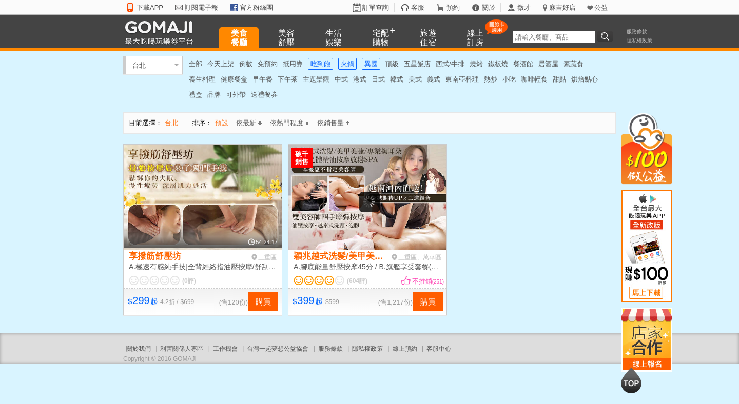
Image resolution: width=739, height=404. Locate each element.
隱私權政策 (639, 40)
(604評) (357, 281)
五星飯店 (417, 64)
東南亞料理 (462, 79)
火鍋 (347, 64)
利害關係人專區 (181, 348)
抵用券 (293, 64)
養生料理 (202, 79)
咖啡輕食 (534, 79)
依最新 (249, 123)
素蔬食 (573, 64)
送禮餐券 (264, 94)
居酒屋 (548, 64)
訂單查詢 (375, 7)
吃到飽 (320, 64)
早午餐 (262, 79)
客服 (417, 7)
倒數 (245, 64)
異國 (371, 64)
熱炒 (490, 79)
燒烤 (476, 64)
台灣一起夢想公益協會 (277, 348)
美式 (415, 79)
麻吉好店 (562, 7)
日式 (378, 79)
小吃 (509, 79)
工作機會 (225, 348)
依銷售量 (333, 123)
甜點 (559, 79)
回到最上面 (631, 380)
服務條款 (637, 31)
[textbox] (554, 37)
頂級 (392, 64)
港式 (359, 79)
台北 (139, 65)
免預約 (268, 64)
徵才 (524, 7)
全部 (195, 64)
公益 (601, 7)
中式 (341, 79)
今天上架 (220, 64)
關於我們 (138, 348)
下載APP (150, 7)
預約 (453, 7)
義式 (433, 79)
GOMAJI (161, 32)
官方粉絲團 (256, 7)
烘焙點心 (584, 79)
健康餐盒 (234, 79)
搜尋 (606, 36)
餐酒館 (523, 64)
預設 (221, 123)
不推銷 (428, 281)
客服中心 (438, 348)
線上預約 (405, 348)
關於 (488, 7)
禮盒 (195, 94)
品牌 (214, 94)
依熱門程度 (289, 123)
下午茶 (288, 79)
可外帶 (236, 94)
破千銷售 (301, 158)
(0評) (189, 281)
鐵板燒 (498, 64)
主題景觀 (316, 79)
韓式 (396, 79)
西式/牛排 (450, 64)
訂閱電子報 (201, 7)
